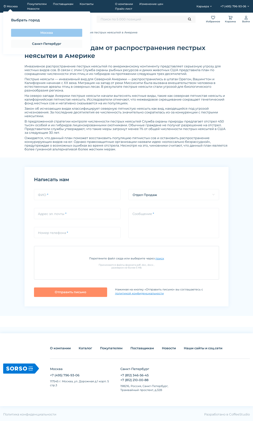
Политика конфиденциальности (29, 414)
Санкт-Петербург (46, 44)
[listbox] (173, 194)
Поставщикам (63, 4)
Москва (46, 33)
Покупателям (37, 4)
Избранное (213, 19)
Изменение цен (151, 4)
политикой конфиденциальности (139, 293)
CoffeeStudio (239, 414)
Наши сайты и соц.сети (203, 348)
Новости (33, 8)
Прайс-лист (123, 8)
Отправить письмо (70, 292)
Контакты (86, 4)
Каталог (85, 348)
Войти (246, 19)
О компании (124, 4)
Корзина (230, 19)
